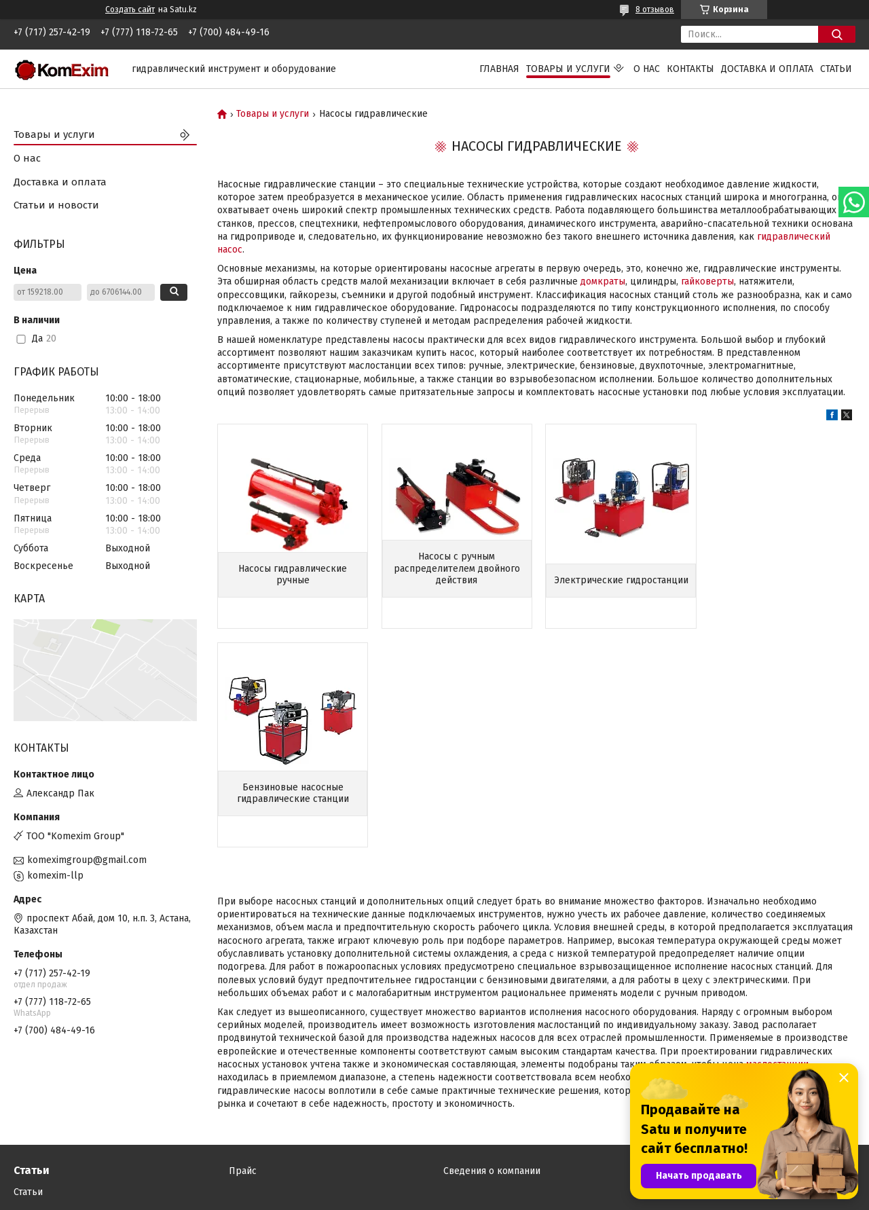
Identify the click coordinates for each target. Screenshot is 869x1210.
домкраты (602, 281)
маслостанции (777, 845)
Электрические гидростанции (617, 575)
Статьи (836, 69)
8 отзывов (654, 9)
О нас (646, 69)
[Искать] (836, 34)
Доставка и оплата (767, 69)
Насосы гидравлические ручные (292, 575)
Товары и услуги (568, 69)
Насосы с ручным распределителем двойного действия (455, 568)
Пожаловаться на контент (480, 1197)
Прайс (243, 1104)
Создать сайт (130, 9)
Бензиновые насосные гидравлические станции (780, 575)
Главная (499, 69)
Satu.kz (493, 1185)
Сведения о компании (491, 1104)
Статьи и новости (56, 205)
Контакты (690, 69)
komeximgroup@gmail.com (87, 860)
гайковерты (707, 281)
